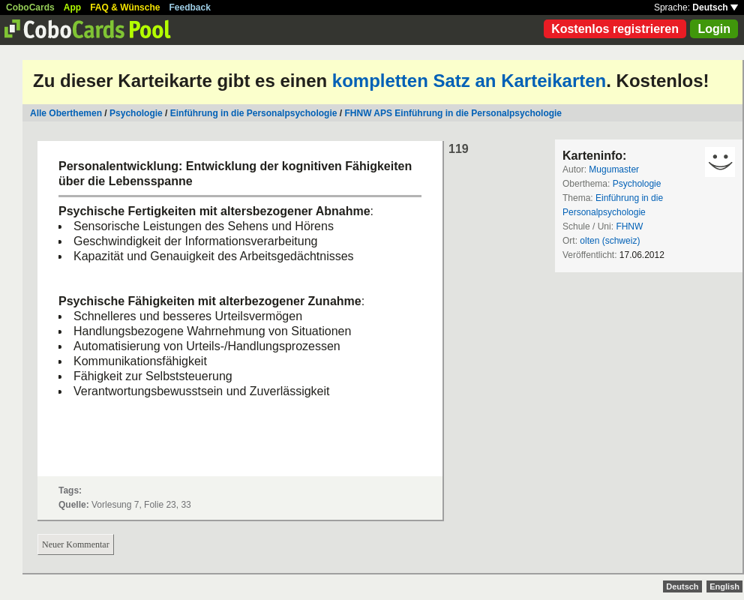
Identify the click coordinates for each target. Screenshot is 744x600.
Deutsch (715, 7)
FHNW (629, 226)
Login (714, 28)
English (725, 586)
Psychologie (136, 113)
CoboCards (30, 7)
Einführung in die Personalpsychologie (254, 113)
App (72, 7)
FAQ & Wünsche (125, 7)
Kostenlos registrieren (615, 28)
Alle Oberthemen (66, 113)
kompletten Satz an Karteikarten (469, 80)
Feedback (190, 7)
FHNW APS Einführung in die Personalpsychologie (453, 113)
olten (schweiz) (610, 241)
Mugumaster (614, 169)
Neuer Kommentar (76, 544)
